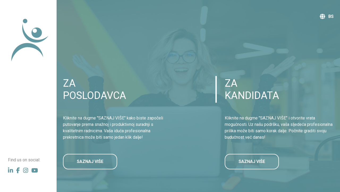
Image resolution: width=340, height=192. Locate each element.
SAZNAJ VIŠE (90, 161)
